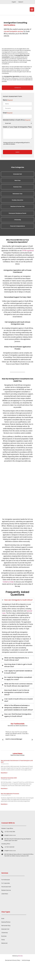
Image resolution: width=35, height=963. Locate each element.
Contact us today (8, 582)
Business (4, 936)
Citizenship (4, 932)
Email (7, 113)
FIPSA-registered (28, 250)
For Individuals (5, 879)
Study (3, 939)
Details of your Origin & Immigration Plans (17, 127)
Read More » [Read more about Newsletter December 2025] (4, 788)
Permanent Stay (5, 925)
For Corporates (5, 883)
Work (2, 918)
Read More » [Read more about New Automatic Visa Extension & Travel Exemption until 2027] (4, 773)
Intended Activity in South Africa (16, 120)
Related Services (6, 890)
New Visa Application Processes (10, 793)
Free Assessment (6, 886)
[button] (32, 9)
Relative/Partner (5, 922)
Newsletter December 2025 (9, 778)
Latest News (4, 894)
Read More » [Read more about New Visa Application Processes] (4, 804)
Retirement (4, 943)
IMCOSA (20, 956)
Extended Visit (5, 929)
